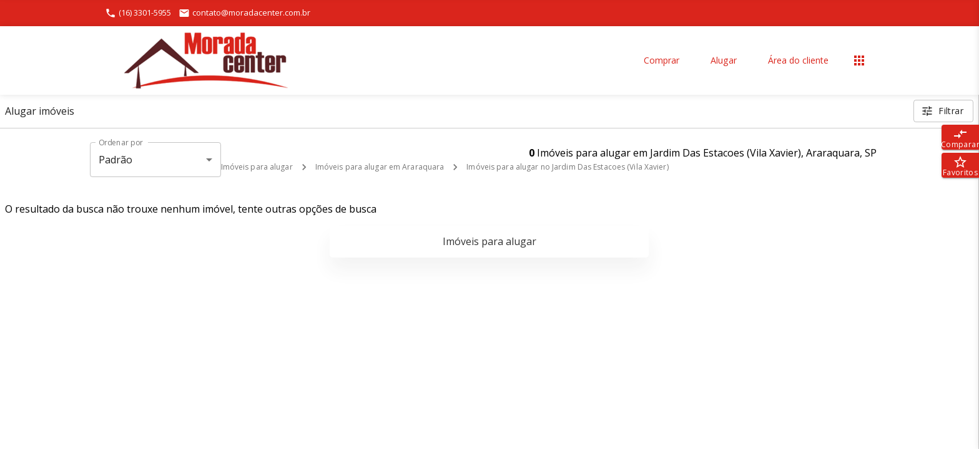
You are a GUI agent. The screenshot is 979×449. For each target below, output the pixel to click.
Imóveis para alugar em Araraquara (380, 167)
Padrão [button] (116, 160)
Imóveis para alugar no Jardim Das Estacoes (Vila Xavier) (567, 167)
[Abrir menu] (859, 60)
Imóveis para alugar (257, 167)
